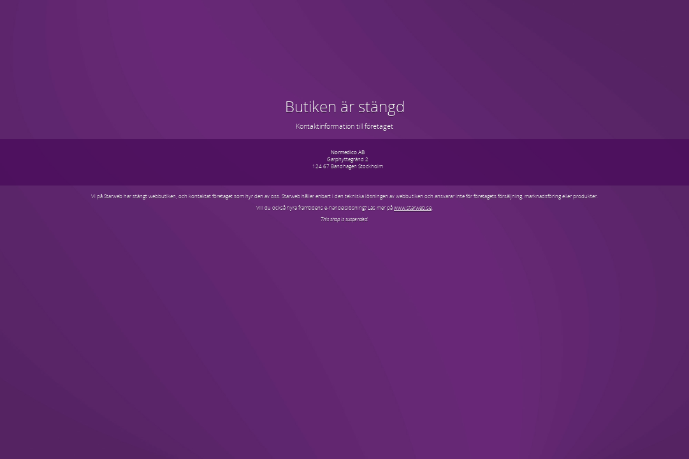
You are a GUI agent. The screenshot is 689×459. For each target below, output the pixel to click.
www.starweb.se (413, 207)
